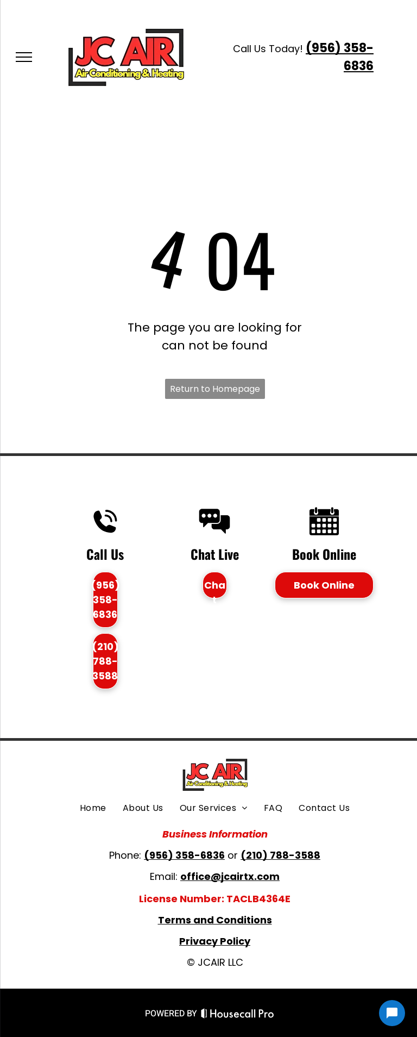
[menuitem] (93, 808)
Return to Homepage (215, 389)
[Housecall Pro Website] (237, 1015)
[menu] (24, 57)
